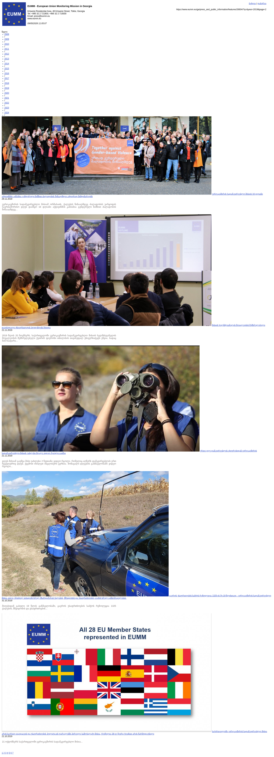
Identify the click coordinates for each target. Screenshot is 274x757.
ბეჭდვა (252, 3)
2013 (6, 59)
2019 (6, 88)
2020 (6, 93)
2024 (6, 112)
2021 (6, 98)
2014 (6, 63)
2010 (6, 44)
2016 (6, 73)
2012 (6, 54)
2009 (6, 39)
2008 (6, 34)
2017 (6, 78)
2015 (6, 68)
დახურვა (262, 3)
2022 (6, 103)
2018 (6, 83)
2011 (6, 49)
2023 (6, 108)
